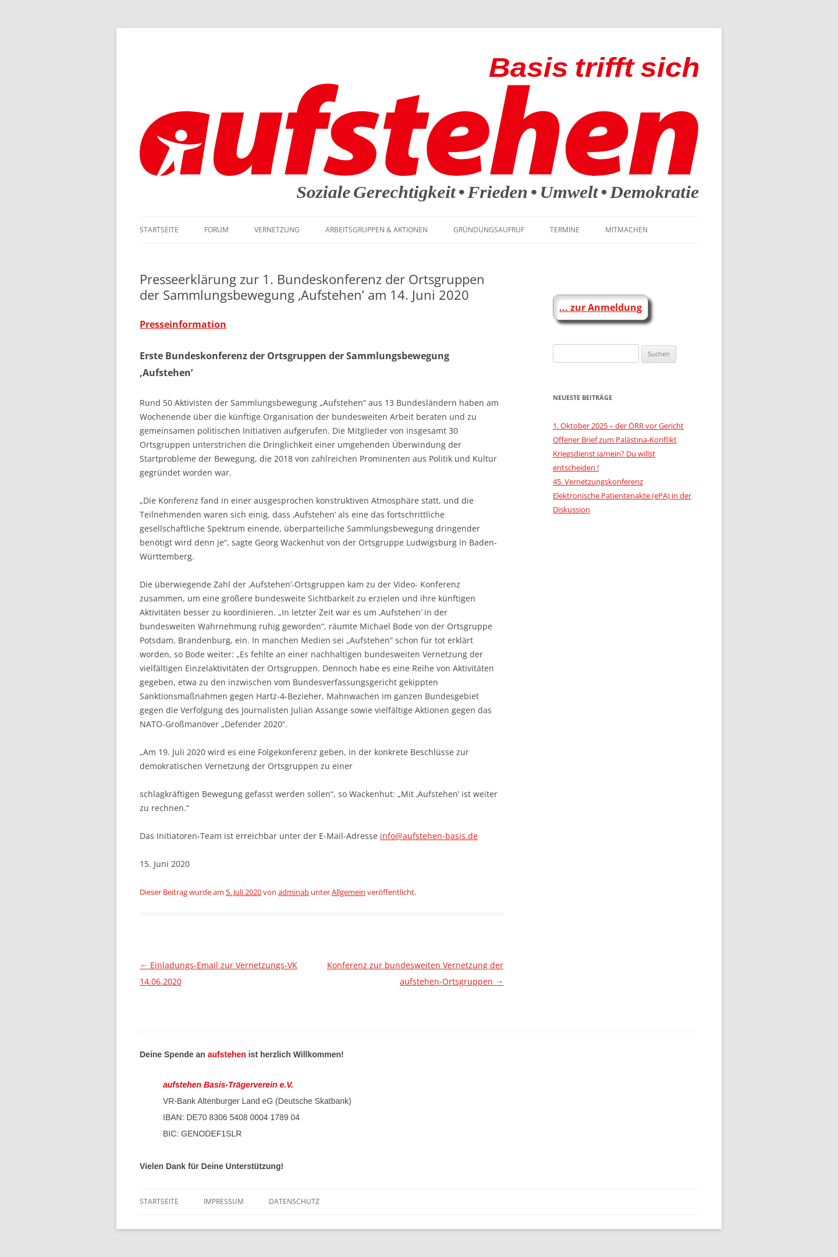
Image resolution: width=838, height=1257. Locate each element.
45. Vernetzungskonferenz (598, 481)
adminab (293, 892)
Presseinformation (183, 324)
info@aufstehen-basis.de (429, 835)
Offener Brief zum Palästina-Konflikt (615, 439)
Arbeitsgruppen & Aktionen (376, 230)
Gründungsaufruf (488, 230)
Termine (565, 230)
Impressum (224, 1201)
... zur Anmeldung (600, 307)
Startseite (159, 230)
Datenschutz (294, 1201)
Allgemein (348, 892)
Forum (216, 230)
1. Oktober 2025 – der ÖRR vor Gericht (618, 425)
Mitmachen (626, 230)
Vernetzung (277, 230)
